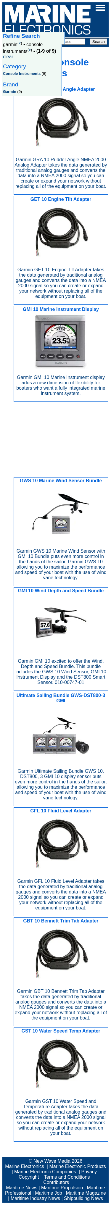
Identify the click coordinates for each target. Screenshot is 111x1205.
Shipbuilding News (83, 1198)
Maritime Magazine (86, 1193)
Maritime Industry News (35, 1198)
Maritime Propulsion (62, 1187)
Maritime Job (48, 1193)
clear (8, 56)
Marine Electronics (24, 1166)
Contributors (56, 1182)
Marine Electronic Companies (45, 1171)
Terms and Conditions (67, 1177)
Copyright (29, 1177)
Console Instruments (22, 73)
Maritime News (21, 1187)
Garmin (9, 91)
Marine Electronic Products (77, 1166)
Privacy (89, 1171)
